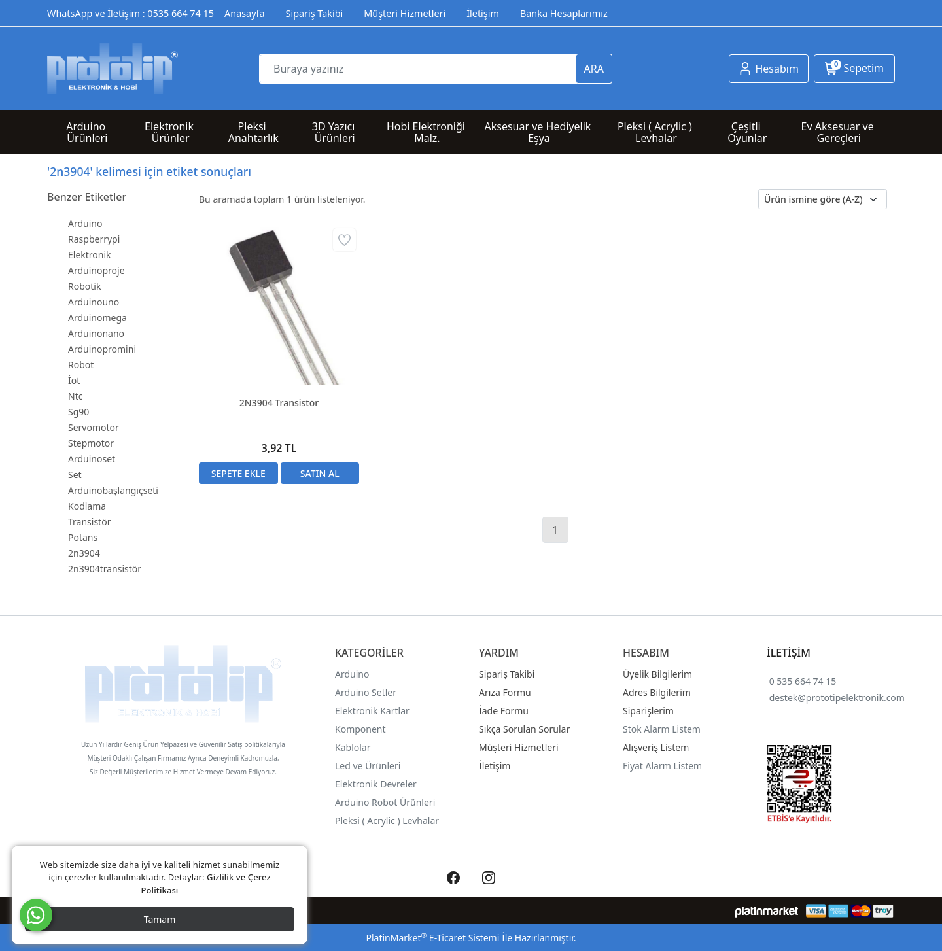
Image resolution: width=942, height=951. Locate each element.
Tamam (160, 919)
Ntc (75, 396)
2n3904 (84, 553)
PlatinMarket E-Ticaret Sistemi (432, 937)
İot (74, 380)
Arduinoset (91, 459)
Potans (82, 537)
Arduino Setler (365, 692)
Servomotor (93, 427)
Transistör (89, 521)
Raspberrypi (94, 239)
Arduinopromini (102, 349)
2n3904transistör (104, 568)
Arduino (85, 223)
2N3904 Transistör (279, 402)
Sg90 (78, 412)
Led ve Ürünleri (367, 765)
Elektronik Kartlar (372, 710)
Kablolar (352, 747)
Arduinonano (96, 333)
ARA (594, 68)
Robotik (84, 286)
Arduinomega (97, 317)
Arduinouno (93, 302)
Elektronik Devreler (376, 784)
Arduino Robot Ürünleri (385, 802)
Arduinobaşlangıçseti (113, 490)
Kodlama (87, 506)
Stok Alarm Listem (662, 729)
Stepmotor (91, 443)
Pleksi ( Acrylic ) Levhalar (387, 820)
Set (75, 474)
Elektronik (89, 255)
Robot (81, 364)
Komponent (360, 729)
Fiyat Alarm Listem (662, 765)
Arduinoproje (96, 270)
